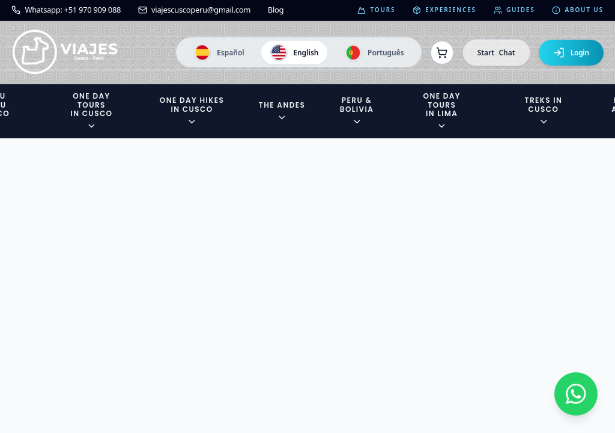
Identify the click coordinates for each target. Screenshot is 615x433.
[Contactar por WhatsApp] (576, 394)
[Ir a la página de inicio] (65, 52)
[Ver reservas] (442, 52)
